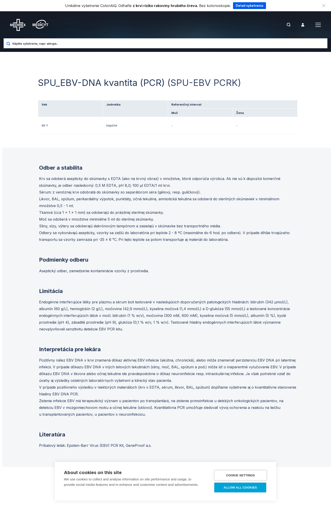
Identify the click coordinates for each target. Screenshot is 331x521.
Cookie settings (240, 475)
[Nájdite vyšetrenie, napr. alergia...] (168, 43)
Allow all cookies (240, 487)
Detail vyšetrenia (249, 5)
